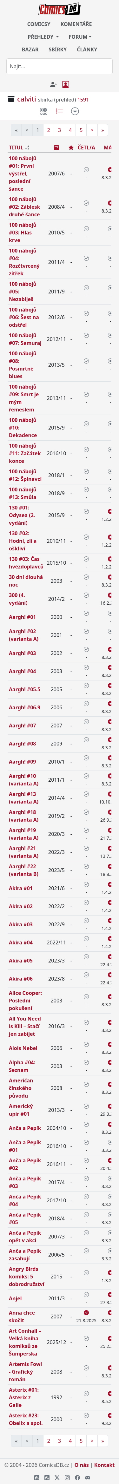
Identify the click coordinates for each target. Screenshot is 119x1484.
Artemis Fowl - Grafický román (25, 1372)
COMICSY (38, 24)
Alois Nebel (23, 1048)
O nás (82, 1464)
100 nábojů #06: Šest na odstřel (24, 317)
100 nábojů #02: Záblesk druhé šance (24, 207)
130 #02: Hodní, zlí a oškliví (22, 541)
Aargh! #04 (22, 671)
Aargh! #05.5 (24, 689)
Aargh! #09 (22, 761)
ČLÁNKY (87, 49)
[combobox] (59, 66)
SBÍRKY (58, 49)
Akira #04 (21, 942)
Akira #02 (21, 906)
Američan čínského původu (21, 1088)
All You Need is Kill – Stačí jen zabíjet (25, 1026)
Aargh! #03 (22, 653)
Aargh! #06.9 (24, 707)
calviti (26, 98)
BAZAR (30, 49)
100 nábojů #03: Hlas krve (22, 232)
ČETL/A (86, 147)
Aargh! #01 (22, 617)
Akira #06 (21, 978)
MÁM (110, 147)
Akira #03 (21, 924)
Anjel (15, 1298)
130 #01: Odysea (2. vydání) (22, 515)
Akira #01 (21, 888)
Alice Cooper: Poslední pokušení (25, 1000)
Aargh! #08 (22, 743)
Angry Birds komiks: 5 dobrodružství (26, 1276)
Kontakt (104, 1464)
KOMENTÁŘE (76, 24)
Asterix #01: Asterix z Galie (24, 1397)
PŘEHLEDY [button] (41, 36)
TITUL (16, 147)
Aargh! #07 (22, 725)
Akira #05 (21, 960)
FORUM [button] (78, 36)
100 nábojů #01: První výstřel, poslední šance (22, 173)
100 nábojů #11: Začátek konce (25, 453)
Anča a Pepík (25, 1128)
